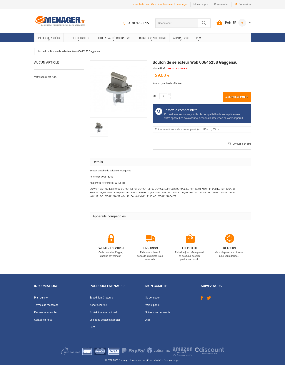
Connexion (245, 4)
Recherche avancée (45, 312)
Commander (221, 4)
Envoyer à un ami (242, 143)
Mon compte (201, 4)
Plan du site (41, 297)
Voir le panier (152, 304)
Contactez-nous (43, 319)
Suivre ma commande (158, 312)
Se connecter (152, 297)
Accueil (42, 51)
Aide (148, 319)
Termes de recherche (46, 304)
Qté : (155, 96)
